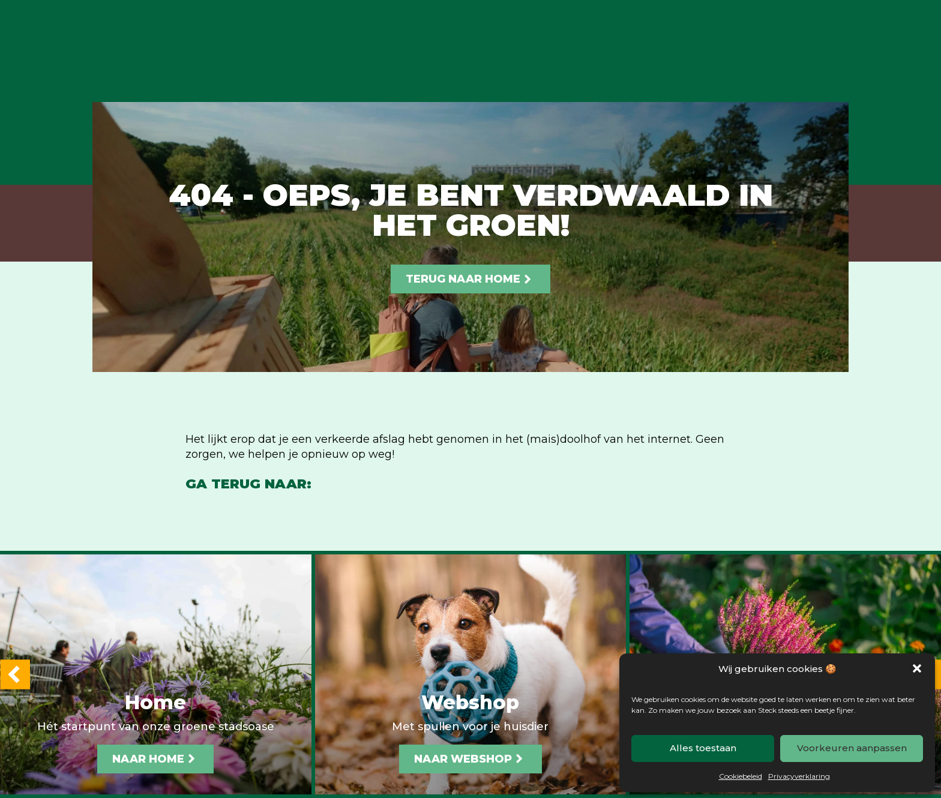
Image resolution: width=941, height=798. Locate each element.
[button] (917, 668)
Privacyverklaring (799, 776)
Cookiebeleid (740, 776)
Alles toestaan (703, 748)
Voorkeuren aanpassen (852, 748)
